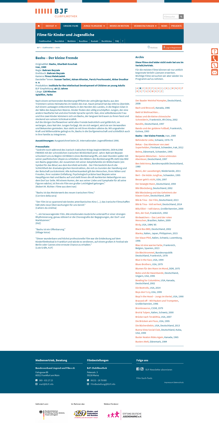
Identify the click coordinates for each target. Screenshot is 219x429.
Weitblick (71, 41)
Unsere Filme (70, 25)
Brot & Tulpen (142, 312)
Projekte (176, 25)
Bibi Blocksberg (143, 188)
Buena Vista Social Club (147, 329)
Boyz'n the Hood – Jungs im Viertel (153, 296)
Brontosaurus (142, 308)
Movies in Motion (119, 25)
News (164, 25)
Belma (138, 151)
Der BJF (50, 25)
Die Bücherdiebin (144, 325)
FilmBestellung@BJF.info (103, 384)
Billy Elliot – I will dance (147, 208)
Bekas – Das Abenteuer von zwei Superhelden (152, 146)
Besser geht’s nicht (145, 179)
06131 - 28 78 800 (99, 380)
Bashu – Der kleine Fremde (149, 135)
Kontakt (94, 41)
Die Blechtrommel (144, 252)
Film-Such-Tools (144, 378)
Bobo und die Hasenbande (149, 272)
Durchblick (59, 41)
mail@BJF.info (46, 384)
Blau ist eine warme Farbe (148, 245)
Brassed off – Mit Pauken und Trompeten (156, 300)
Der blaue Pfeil (143, 237)
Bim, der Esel (142, 212)
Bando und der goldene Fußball (152, 128)
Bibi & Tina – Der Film (146, 199)
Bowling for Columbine (147, 280)
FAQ (117, 41)
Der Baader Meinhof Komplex (150, 100)
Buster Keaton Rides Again (149, 337)
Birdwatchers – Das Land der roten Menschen (153, 219)
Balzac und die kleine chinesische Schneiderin (153, 118)
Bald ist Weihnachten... (147, 112)
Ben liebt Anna (143, 163)
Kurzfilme (83, 41)
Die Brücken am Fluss (146, 321)
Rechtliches (107, 41)
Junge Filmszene (92, 25)
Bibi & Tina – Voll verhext (148, 204)
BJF (38, 47)
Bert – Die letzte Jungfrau (148, 175)
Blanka (139, 233)
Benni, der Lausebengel (147, 170)
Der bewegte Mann (145, 183)
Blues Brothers (143, 264)
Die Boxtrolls (142, 287)
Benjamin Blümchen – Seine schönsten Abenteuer (155, 157)
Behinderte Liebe (144, 139)
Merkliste (152, 47)
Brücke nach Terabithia (147, 316)
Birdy (138, 224)
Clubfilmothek (45, 41)
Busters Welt (142, 341)
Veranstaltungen (144, 25)
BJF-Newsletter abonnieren (159, 369)
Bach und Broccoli (145, 107)
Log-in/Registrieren (172, 47)
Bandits (139, 123)
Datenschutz (179, 382)
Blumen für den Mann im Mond (151, 268)
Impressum (168, 382)
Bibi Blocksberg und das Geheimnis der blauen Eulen (156, 194)
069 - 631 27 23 (46, 380)
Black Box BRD (142, 229)
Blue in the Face (143, 259)
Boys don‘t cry (142, 292)
